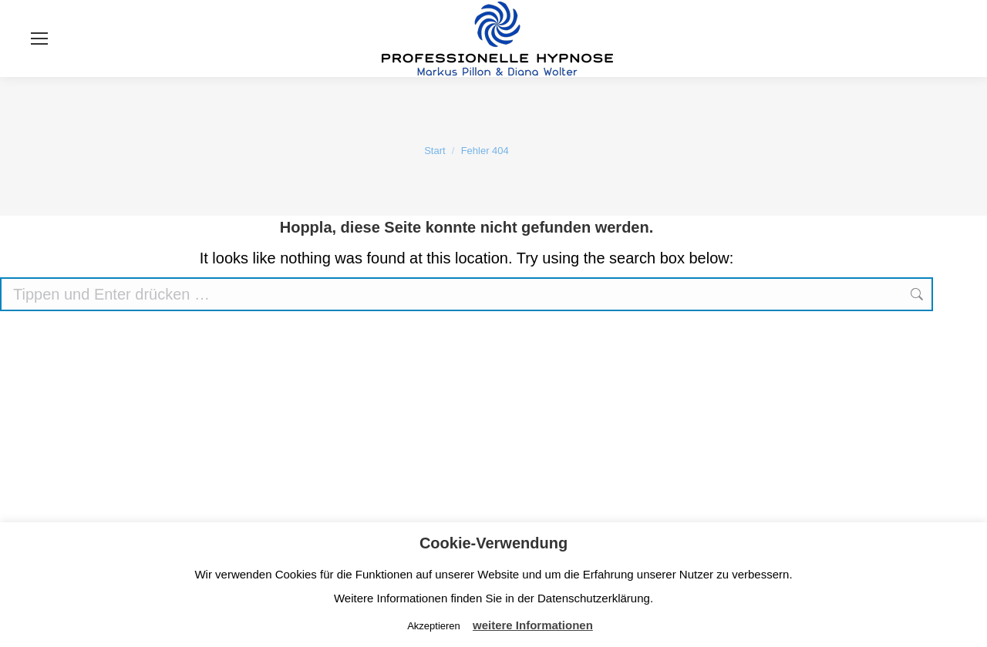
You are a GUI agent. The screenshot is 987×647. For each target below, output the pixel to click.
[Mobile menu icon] (39, 38)
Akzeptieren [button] (433, 626)
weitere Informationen (533, 625)
